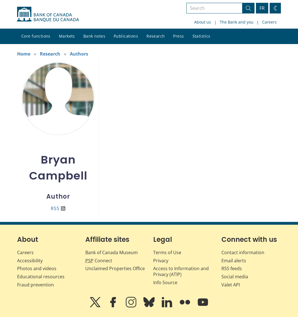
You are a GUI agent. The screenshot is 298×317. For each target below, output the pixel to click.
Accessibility (30, 261)
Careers (269, 22)
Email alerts (233, 261)
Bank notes (94, 36)
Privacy (160, 261)
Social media (234, 277)
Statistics (201, 36)
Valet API (230, 285)
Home (23, 54)
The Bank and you (236, 22)
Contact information (242, 252)
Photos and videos (36, 268)
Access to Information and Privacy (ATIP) (181, 271)
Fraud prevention (35, 285)
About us (202, 22)
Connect (98, 261)
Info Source (165, 282)
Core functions (36, 36)
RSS (58, 208)
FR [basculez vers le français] (262, 8)
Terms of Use (167, 252)
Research (155, 36)
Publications (126, 36)
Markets (67, 36)
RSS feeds (231, 268)
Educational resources (41, 277)
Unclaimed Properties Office (115, 268)
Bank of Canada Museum (111, 252)
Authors (79, 54)
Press (178, 36)
